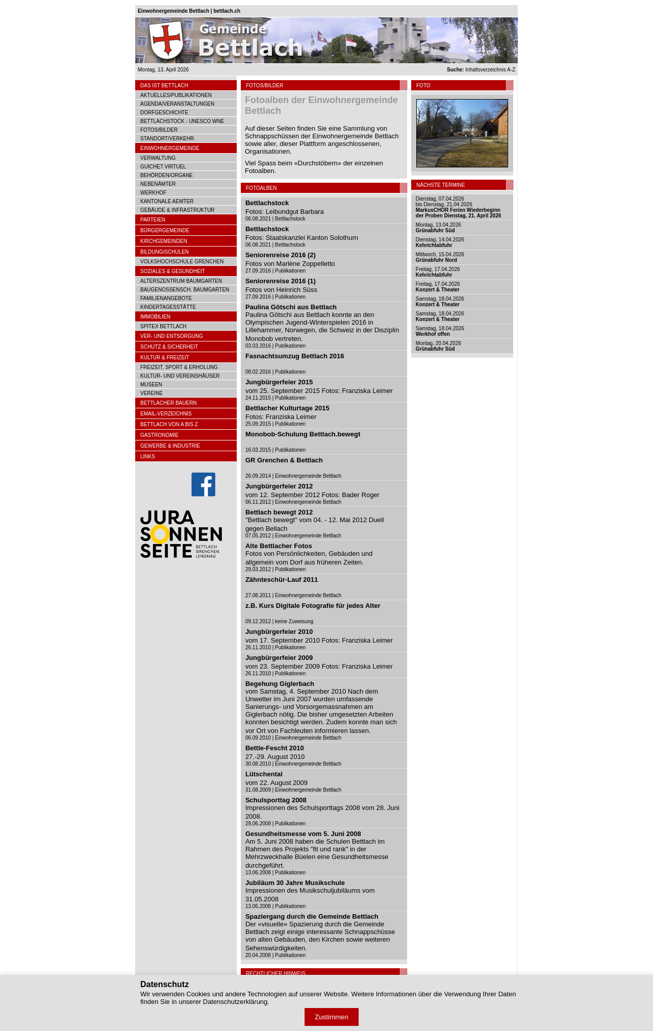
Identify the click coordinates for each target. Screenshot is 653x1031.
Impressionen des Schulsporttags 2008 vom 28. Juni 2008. (322, 808)
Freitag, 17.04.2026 (438, 272)
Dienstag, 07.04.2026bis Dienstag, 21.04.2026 (458, 207)
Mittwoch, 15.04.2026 (440, 257)
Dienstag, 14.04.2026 (440, 242)
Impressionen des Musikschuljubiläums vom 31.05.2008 (310, 891)
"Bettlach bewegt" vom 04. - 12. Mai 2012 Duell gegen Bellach (314, 520)
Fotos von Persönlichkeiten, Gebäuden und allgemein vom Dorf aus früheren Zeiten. (308, 554)
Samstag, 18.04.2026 (440, 301)
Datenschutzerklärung (235, 1001)
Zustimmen (331, 1017)
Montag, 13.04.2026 (438, 227)
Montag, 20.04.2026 (438, 346)
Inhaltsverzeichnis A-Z (481, 69)
